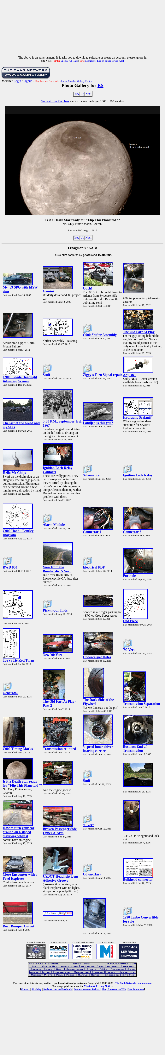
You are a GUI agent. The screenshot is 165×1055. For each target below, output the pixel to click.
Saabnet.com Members (55, 101)
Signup (27, 81)
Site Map (36, 989)
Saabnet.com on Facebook (57, 989)
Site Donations (136, 989)
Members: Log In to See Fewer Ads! (104, 60)
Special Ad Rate (69, 60)
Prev (76, 93)
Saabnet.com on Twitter (87, 989)
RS (100, 85)
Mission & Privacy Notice (98, 986)
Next (88, 93)
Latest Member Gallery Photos (76, 81)
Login (17, 81)
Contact (25, 989)
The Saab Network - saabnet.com (133, 983)
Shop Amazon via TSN (114, 989)
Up (82, 93)
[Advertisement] (82, 29)
